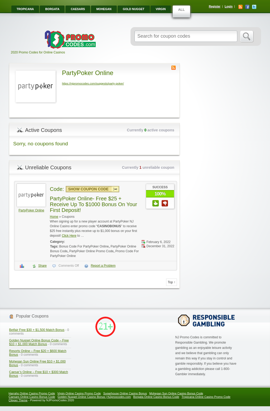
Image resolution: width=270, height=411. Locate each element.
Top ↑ (171, 282)
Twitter (254, 7)
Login (229, 6)
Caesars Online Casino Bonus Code (32, 396)
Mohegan (103, 9)
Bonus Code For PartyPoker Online (84, 246)
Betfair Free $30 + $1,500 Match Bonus (37, 330)
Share (42, 266)
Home (54, 217)
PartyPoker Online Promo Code (91, 251)
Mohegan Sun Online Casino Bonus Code (176, 393)
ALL (181, 10)
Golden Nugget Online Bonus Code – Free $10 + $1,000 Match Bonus (39, 342)
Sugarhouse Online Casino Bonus (125, 393)
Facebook (247, 7)
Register (214, 6)
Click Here (69, 235)
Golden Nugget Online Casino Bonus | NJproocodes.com (94, 396)
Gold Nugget (133, 9)
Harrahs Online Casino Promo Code (32, 393)
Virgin (161, 9)
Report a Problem (103, 266)
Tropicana (25, 9)
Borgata (52, 9)
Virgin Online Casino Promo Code (79, 393)
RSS (240, 7)
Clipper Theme (18, 400)
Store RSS (173, 68)
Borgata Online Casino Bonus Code (156, 396)
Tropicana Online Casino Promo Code (206, 396)
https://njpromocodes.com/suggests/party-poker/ (93, 83)
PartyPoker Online (31, 210)
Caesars (78, 9)
